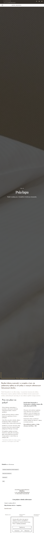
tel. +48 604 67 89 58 (7, 1)
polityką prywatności (21, 523)
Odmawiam (27, 530)
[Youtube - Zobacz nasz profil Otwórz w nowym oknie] (42, 1)
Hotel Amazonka (16, 5)
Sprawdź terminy (7, 508)
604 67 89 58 (19, 493)
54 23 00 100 (26, 493)
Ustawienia (17, 530)
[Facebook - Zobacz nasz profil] (39, 1)
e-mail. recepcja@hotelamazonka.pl (9, 2)
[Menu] (2, 5)
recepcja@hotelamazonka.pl (23, 492)
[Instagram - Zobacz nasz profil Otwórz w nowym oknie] (36, 1)
